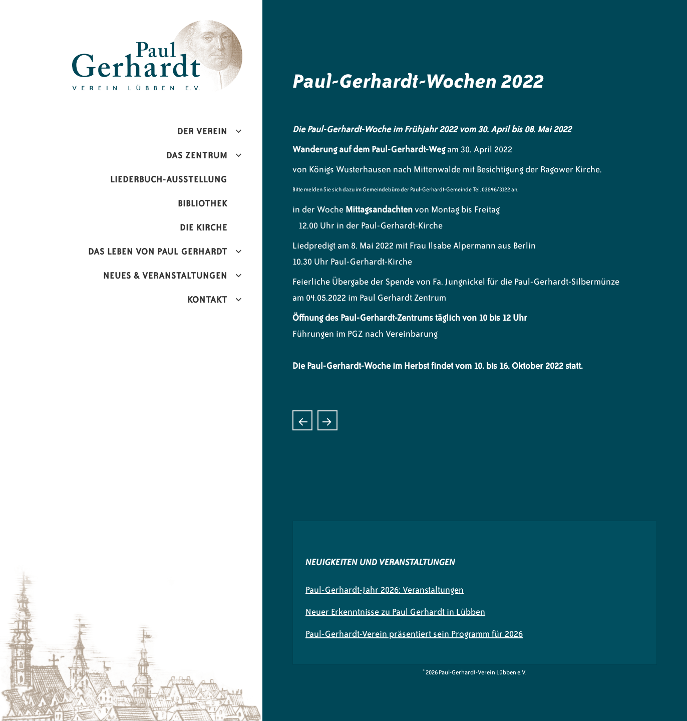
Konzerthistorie (302, 420)
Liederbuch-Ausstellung (168, 179)
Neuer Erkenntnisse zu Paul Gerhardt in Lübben (395, 611)
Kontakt (207, 299)
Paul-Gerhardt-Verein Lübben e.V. (178, 28)
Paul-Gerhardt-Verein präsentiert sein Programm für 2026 (414, 633)
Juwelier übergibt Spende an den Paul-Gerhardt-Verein (327, 420)
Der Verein (202, 131)
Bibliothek (202, 203)
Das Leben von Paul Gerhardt (157, 251)
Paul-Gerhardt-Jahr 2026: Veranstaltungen (384, 589)
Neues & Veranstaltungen (165, 275)
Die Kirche (203, 227)
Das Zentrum (196, 155)
